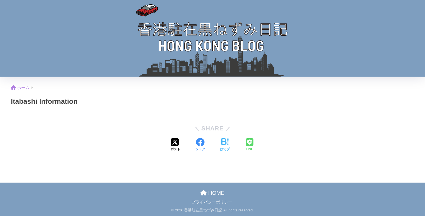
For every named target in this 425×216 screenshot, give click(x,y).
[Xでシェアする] (175, 145)
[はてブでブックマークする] (225, 145)
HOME (212, 193)
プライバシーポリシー (211, 202)
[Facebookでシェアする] (200, 145)
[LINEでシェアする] (249, 145)
